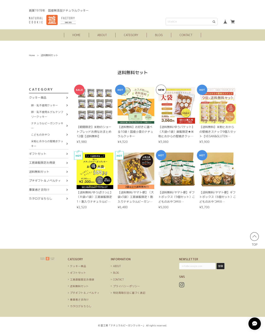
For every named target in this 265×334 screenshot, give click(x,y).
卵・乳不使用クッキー (44, 105)
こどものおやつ (40, 134)
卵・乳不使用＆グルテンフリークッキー (47, 114)
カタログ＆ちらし (40, 198)
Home (32, 55)
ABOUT (102, 35)
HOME (76, 35)
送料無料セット (39, 172)
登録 (220, 266)
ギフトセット (37, 154)
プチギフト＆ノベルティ (45, 180)
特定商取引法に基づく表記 (129, 293)
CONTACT (186, 35)
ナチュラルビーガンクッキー (47, 125)
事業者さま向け (39, 190)
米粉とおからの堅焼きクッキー (47, 143)
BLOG (159, 35)
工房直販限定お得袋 (42, 163)
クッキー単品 (37, 97)
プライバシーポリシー (126, 286)
